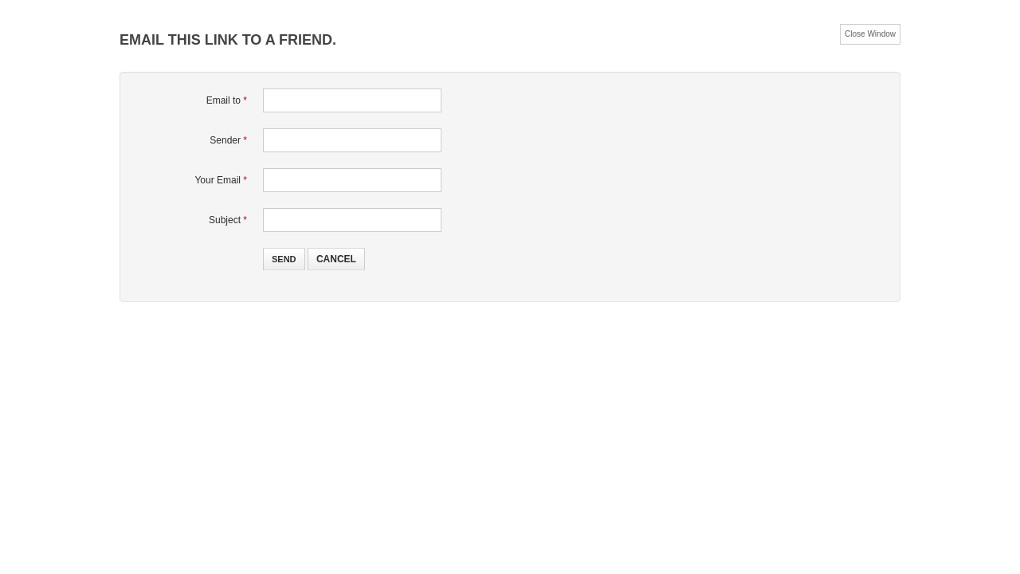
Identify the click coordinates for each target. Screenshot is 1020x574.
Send (284, 259)
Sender (228, 140)
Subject (228, 220)
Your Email (220, 180)
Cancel (336, 259)
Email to (226, 100)
